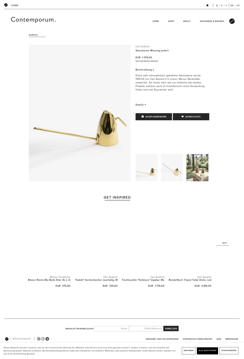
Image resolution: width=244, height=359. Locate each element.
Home (155, 21)
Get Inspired (117, 197)
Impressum (231, 339)
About (187, 21)
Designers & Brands (212, 21)
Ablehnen (188, 351)
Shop (171, 21)
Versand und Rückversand (162, 339)
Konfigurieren (228, 351)
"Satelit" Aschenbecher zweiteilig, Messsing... (96, 280)
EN (238, 5)
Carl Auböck (143, 46)
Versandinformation (147, 61)
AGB (219, 339)
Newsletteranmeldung (79, 328)
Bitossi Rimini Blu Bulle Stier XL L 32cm (49, 280)
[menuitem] (15, 5)
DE (231, 5)
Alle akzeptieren (207, 351)
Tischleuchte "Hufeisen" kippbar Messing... (143, 280)
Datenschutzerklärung (197, 339)
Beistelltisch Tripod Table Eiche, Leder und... (190, 280)
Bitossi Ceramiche (60, 277)
